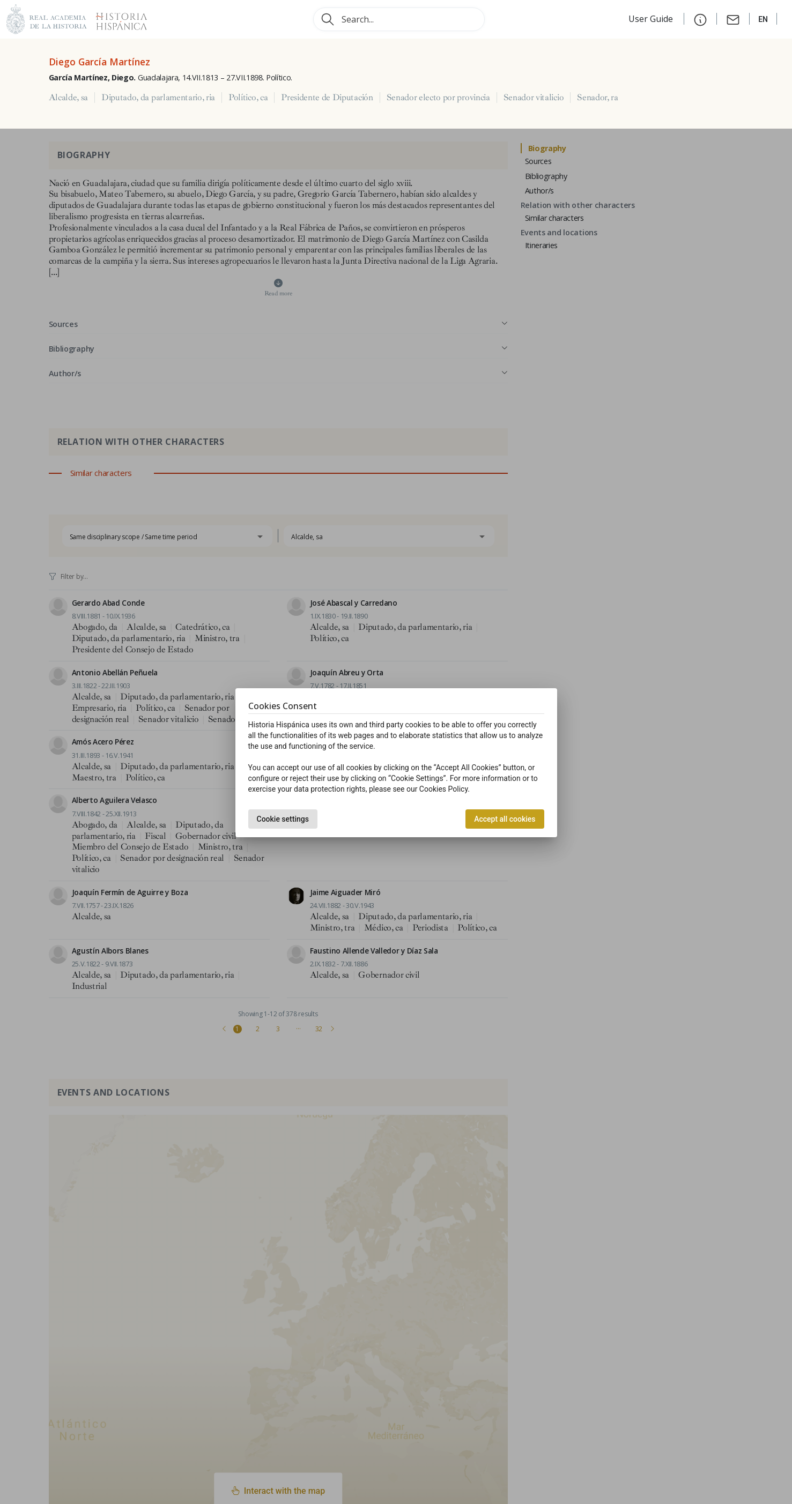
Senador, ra (597, 97)
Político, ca (248, 97)
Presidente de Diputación (327, 97)
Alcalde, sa (68, 97)
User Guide (651, 19)
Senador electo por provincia (438, 97)
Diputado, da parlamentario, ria (158, 97)
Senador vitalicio (534, 97)
